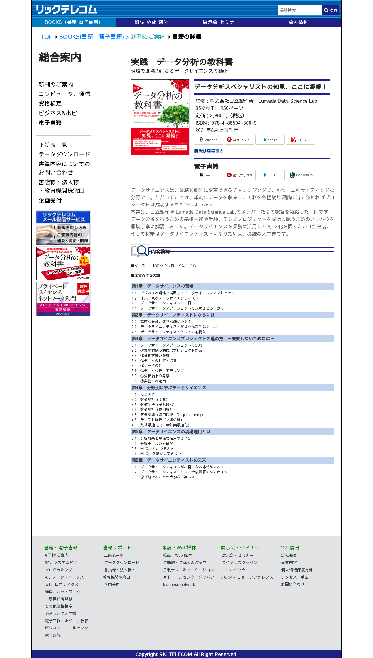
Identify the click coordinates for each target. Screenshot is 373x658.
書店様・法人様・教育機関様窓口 (62, 186)
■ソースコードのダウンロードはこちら (163, 265)
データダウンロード (64, 154)
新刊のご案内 (56, 84)
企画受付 (50, 200)
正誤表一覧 (53, 145)
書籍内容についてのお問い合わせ (64, 168)
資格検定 (50, 103)
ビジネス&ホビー (61, 113)
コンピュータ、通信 (64, 94)
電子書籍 (50, 122)
